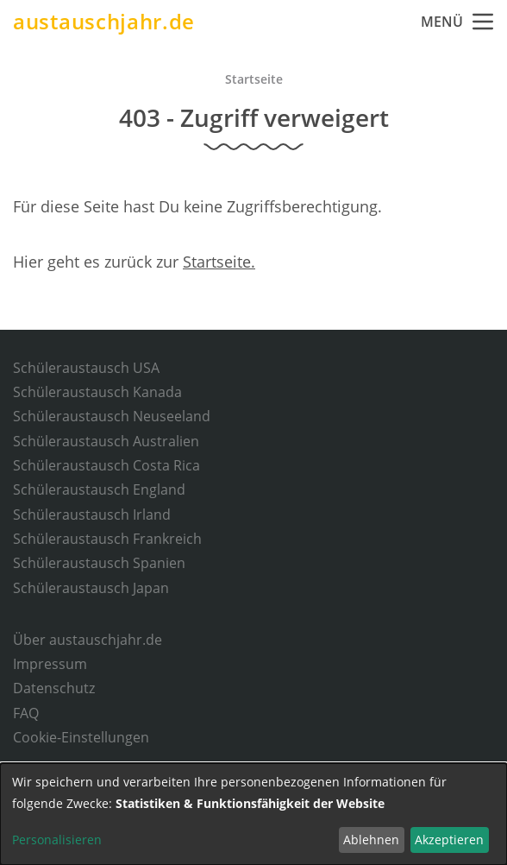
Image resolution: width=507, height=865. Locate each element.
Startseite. (219, 261)
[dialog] (253, 814)
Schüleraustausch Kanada (97, 391)
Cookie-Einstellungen (81, 737)
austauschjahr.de (104, 21)
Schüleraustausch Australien (106, 441)
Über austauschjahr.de (87, 639)
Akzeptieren (449, 839)
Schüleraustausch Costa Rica (106, 465)
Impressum (50, 663)
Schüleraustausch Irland (92, 514)
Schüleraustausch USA (86, 367)
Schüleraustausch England (99, 489)
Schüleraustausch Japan (91, 587)
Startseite (254, 79)
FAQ (26, 713)
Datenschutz (54, 688)
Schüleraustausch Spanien (99, 562)
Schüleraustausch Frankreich (107, 538)
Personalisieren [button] (57, 839)
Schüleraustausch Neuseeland (111, 416)
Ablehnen (371, 839)
